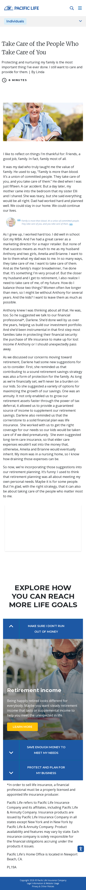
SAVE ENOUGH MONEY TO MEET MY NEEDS (46, 750)
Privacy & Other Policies (43, 886)
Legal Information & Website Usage (43, 883)
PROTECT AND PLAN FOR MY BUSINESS (46, 770)
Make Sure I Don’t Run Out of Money (46, 628)
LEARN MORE (22, 727)
